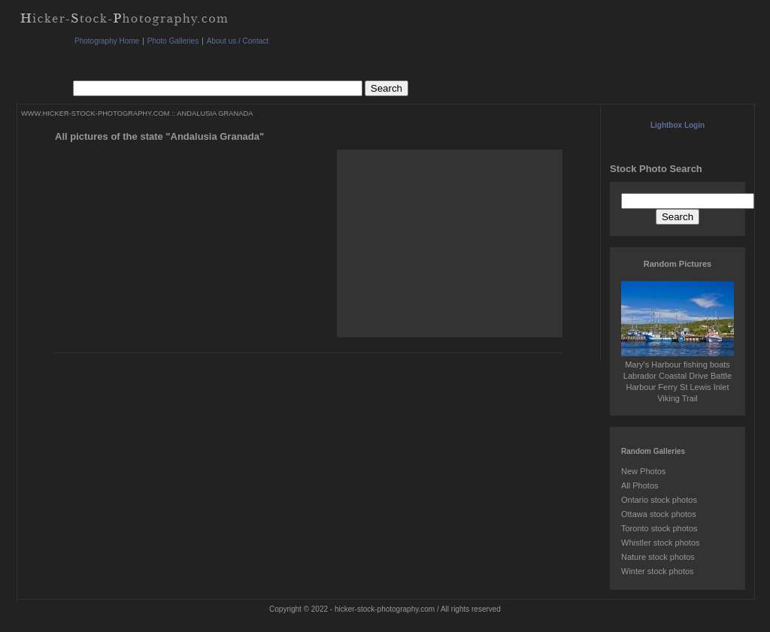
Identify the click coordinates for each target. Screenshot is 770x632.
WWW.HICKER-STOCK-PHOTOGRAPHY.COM (95, 113)
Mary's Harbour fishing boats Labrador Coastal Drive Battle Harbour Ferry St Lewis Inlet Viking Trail (677, 376)
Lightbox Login (677, 125)
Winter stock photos (657, 571)
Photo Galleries (173, 41)
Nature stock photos (658, 556)
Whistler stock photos (660, 542)
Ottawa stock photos (658, 514)
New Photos (643, 471)
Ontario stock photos (659, 499)
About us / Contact (237, 41)
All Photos (640, 485)
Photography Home (106, 41)
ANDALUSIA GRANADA (215, 113)
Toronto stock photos (659, 528)
